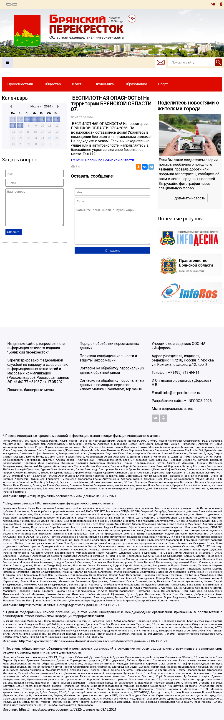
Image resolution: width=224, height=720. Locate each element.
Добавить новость (189, 198)
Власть (77, 84)
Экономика (104, 84)
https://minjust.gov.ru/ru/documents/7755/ (50, 496)
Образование (136, 84)
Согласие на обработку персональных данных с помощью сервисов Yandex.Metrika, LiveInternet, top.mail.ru (112, 384)
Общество (52, 84)
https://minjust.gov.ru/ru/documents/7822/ (50, 710)
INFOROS (195, 401)
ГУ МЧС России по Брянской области (102, 160)
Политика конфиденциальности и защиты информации (108, 358)
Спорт (163, 84)
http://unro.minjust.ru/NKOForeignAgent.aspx (52, 605)
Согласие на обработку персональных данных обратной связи (112, 370)
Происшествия (20, 84)
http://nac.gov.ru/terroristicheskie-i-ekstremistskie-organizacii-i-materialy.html (76, 641)
